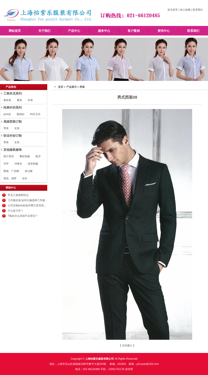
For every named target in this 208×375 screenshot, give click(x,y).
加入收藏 (185, 9)
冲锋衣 (18, 163)
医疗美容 (8, 156)
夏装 (19, 100)
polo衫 (7, 114)
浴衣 (24, 178)
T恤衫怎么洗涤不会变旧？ (23, 215)
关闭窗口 (127, 345)
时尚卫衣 (35, 114)
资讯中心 (164, 30)
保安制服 (33, 163)
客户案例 (134, 30)
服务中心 (104, 30)
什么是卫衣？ (15, 210)
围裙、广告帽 (11, 171)
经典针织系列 (12, 107)
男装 (6, 128)
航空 (38, 156)
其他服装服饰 (12, 149)
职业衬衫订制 (12, 135)
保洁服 (28, 171)
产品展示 (71, 86)
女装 (17, 128)
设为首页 (172, 9)
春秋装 (7, 100)
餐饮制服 (25, 156)
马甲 (6, 163)
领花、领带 (9, 178)
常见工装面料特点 (18, 195)
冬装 (30, 100)
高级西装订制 (12, 121)
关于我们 (44, 30)
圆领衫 (20, 114)
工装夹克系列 (12, 93)
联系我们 (198, 9)
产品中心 (74, 30)
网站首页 (15, 30)
